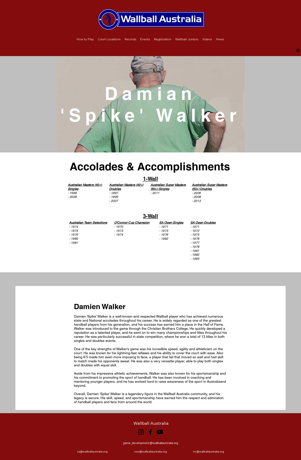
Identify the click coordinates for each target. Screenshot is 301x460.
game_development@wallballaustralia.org (150, 443)
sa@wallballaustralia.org (92, 451)
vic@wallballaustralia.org (208, 451)
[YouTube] (160, 432)
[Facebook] (150, 432)
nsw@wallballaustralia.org (150, 451)
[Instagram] (298, 50)
